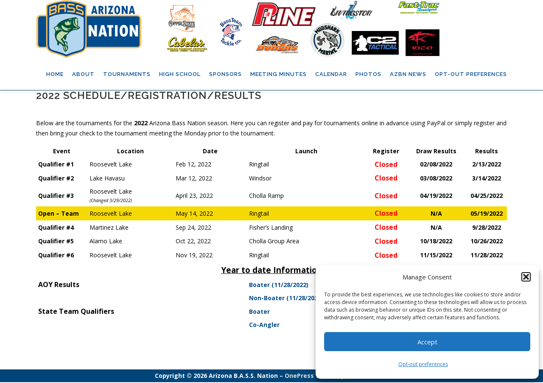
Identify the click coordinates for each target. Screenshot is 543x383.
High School (180, 74)
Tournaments (127, 74)
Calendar (331, 74)
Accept (427, 342)
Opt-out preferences (423, 364)
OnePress (299, 376)
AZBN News (408, 74)
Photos (368, 74)
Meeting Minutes (278, 74)
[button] (526, 277)
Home (55, 74)
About (83, 74)
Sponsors (225, 74)
